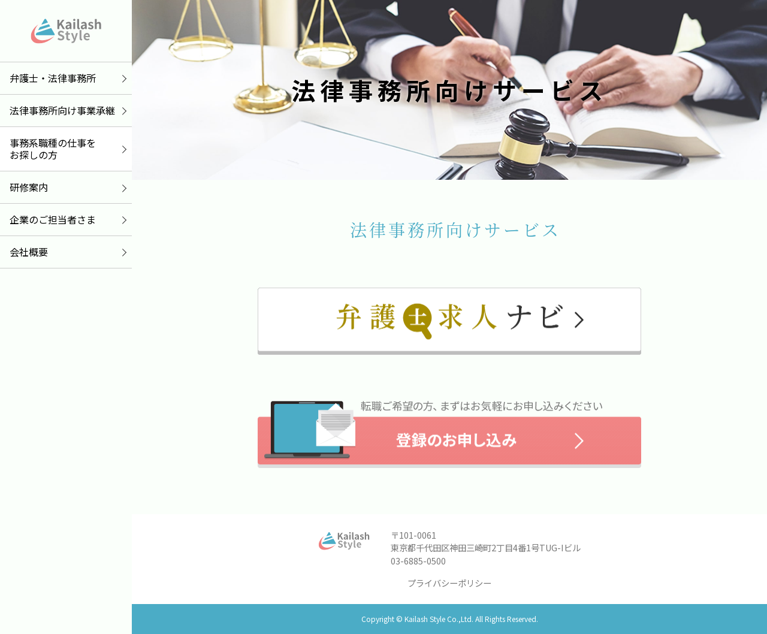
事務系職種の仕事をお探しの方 (53, 148)
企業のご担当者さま (53, 219)
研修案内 (29, 187)
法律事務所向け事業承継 (62, 110)
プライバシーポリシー (449, 582)
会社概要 (29, 251)
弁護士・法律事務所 (53, 78)
